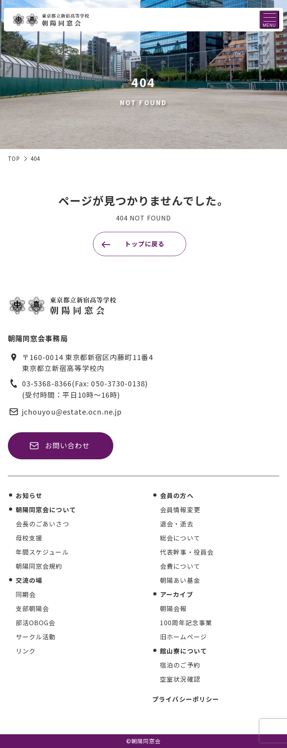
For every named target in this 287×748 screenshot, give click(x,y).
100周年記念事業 (186, 622)
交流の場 (29, 580)
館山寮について (183, 650)
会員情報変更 (180, 509)
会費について (180, 566)
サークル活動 (36, 636)
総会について (180, 537)
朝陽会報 (173, 608)
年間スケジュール (42, 552)
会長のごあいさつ (42, 523)
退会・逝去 (176, 523)
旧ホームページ (183, 636)
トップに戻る (145, 243)
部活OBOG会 (36, 622)
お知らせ (29, 495)
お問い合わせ (67, 445)
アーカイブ (176, 594)
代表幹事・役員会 (187, 552)
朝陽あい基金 (180, 580)
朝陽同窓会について (46, 509)
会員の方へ (176, 495)
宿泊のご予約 (180, 665)
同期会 (26, 594)
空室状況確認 (180, 679)
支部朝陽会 (32, 608)
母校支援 (29, 537)
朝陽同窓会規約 (39, 566)
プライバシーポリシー (185, 699)
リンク (26, 650)
